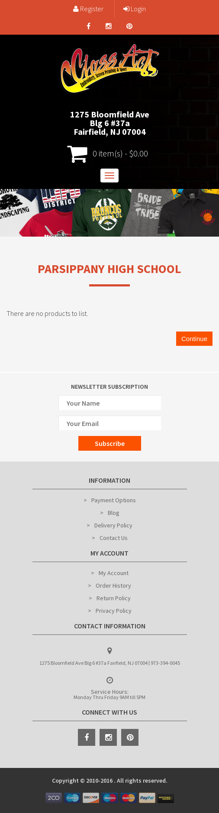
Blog (113, 513)
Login (134, 8)
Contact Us (114, 538)
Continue (194, 338)
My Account (114, 573)
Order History (113, 585)
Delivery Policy (113, 525)
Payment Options (113, 500)
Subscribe (110, 443)
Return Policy (114, 598)
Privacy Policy (114, 611)
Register (88, 8)
